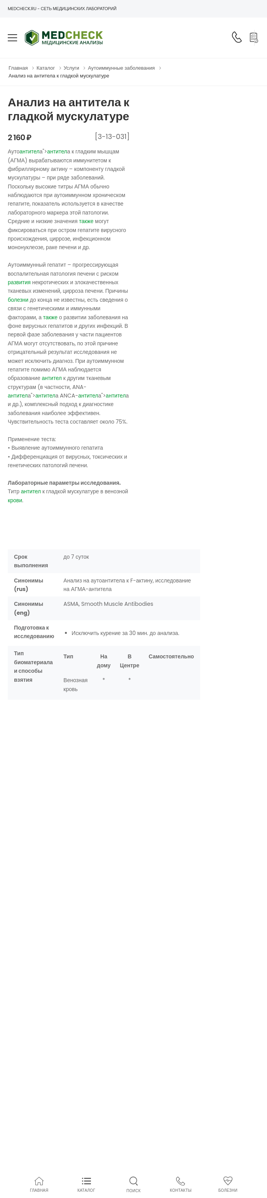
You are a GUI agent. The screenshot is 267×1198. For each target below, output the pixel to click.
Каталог (46, 68)
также (86, 221)
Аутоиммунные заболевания (121, 68)
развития (19, 282)
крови (15, 500)
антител (29, 151)
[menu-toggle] (12, 37)
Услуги (71, 68)
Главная (18, 68)
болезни (18, 300)
